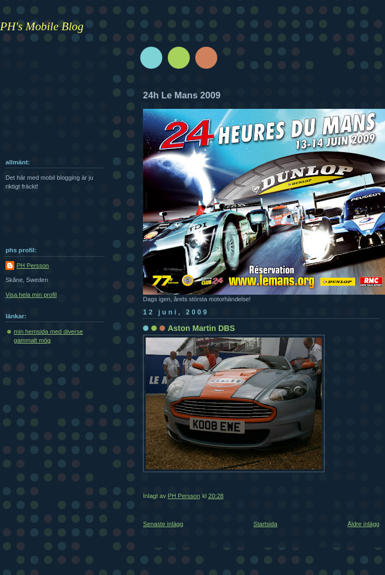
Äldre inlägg (364, 524)
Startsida (266, 524)
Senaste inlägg (163, 524)
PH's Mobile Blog (42, 26)
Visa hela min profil (31, 294)
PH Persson (32, 265)
